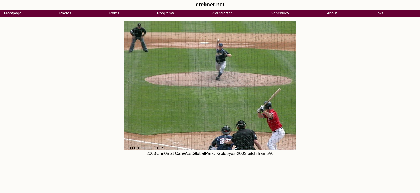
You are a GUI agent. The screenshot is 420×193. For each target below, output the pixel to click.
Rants (114, 13)
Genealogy (280, 13)
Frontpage (12, 13)
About (332, 13)
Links (379, 13)
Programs (165, 13)
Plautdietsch (222, 13)
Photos (65, 13)
